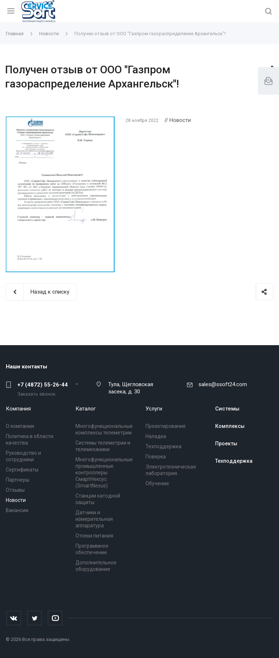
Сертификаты (22, 470)
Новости (16, 500)
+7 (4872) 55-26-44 (42, 384)
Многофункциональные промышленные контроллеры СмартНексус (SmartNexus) (104, 473)
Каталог (85, 408)
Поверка (155, 456)
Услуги (153, 408)
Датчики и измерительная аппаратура (94, 519)
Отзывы (15, 490)
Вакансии (17, 510)
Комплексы (230, 426)
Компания (18, 408)
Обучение (157, 483)
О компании (20, 426)
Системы (227, 408)
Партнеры (17, 480)
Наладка (155, 436)
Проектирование (165, 426)
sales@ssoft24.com (222, 384)
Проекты (226, 443)
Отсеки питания (94, 536)
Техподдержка (163, 446)
